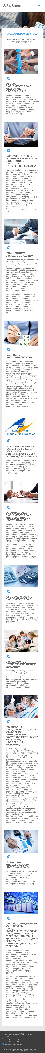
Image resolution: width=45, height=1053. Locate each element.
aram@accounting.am (13, 1044)
